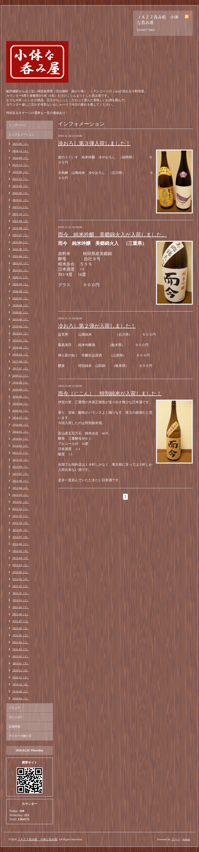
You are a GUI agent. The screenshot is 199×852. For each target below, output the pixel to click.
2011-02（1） (20, 656)
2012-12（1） (20, 508)
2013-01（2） (20, 501)
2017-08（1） (20, 361)
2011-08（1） (20, 614)
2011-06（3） (20, 628)
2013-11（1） (20, 452)
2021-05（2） (20, 249)
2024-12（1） (20, 150)
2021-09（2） (20, 221)
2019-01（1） (20, 340)
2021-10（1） (20, 214)
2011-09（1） (20, 607)
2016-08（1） (20, 389)
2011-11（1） (20, 593)
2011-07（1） (20, 621)
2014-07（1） (20, 417)
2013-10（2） (20, 459)
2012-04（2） (20, 558)
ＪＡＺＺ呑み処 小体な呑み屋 (37, 839)
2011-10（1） (20, 600)
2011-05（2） (20, 635)
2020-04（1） (20, 305)
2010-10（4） (20, 684)
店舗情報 (14, 726)
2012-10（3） (20, 522)
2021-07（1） (20, 235)
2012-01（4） (20, 579)
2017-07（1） (20, 368)
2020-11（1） (20, 277)
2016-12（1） (20, 375)
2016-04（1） (20, 403)
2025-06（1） (20, 143)
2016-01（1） (20, 410)
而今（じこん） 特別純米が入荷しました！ (110, 393)
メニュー (14, 707)
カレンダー (16, 717)
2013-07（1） (20, 473)
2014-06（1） (20, 424)
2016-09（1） (20, 382)
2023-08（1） (20, 171)
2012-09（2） (20, 529)
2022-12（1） (20, 178)
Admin (186, 839)
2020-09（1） (20, 284)
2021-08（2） (20, 228)
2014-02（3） (20, 445)
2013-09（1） (20, 466)
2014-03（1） (20, 438)
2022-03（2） (20, 185)
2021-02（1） (20, 270)
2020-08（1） (20, 291)
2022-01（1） (20, 199)
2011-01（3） (20, 663)
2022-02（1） (20, 192)
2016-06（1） (20, 396)
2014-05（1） (20, 431)
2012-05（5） (20, 550)
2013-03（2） (20, 494)
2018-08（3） (20, 347)
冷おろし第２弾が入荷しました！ (97, 326)
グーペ (176, 839)
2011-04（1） (20, 642)
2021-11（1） (20, 207)
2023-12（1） (20, 164)
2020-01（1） (20, 312)
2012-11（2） (20, 515)
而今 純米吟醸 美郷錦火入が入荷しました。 (112, 234)
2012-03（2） (20, 565)
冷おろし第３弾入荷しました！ (94, 143)
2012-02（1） (20, 572)
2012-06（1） (20, 543)
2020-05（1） (20, 298)
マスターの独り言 (20, 735)
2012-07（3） (20, 536)
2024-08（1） (20, 157)
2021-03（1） (20, 263)
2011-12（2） (20, 586)
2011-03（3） (20, 649)
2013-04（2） (20, 487)
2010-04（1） (20, 698)
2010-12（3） (20, 670)
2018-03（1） (20, 354)
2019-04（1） (20, 326)
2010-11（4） (20, 677)
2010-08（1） (20, 691)
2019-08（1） (20, 319)
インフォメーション (21, 134)
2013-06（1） (20, 480)
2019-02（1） (20, 333)
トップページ (17, 125)
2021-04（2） (20, 256)
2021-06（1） (20, 242)
